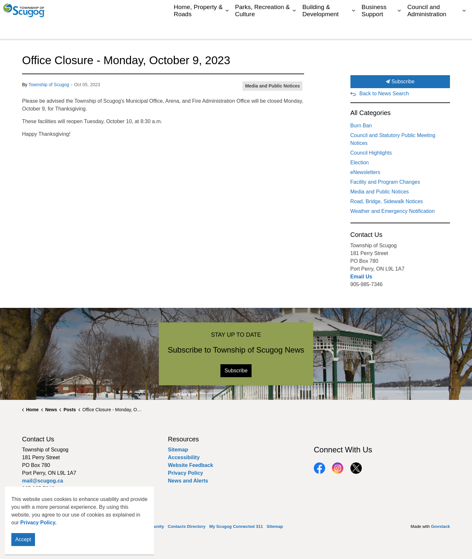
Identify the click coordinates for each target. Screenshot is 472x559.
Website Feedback (190, 465)
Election (359, 162)
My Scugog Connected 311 (398, 9)
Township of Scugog (49, 84)
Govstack (440, 526)
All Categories (370, 112)
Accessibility (184, 457)
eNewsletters (365, 172)
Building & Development (320, 29)
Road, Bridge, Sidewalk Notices (386, 201)
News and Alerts (188, 480)
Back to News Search (384, 93)
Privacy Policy (185, 473)
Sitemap (440, 9)
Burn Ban (361, 125)
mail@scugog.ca (42, 480)
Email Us (361, 276)
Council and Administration (426, 29)
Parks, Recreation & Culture (262, 29)
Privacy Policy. (38, 538)
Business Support (373, 29)
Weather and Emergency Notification (392, 211)
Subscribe (400, 81)
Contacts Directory (345, 9)
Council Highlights (371, 153)
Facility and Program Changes (385, 182)
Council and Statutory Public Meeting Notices (392, 139)
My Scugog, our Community (292, 9)
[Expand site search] (460, 9)
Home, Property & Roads (198, 29)
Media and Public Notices (272, 85)
